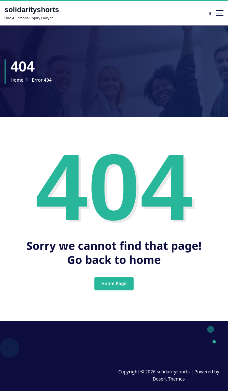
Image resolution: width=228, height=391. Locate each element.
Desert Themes (169, 379)
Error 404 (42, 80)
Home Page (114, 283)
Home (17, 80)
